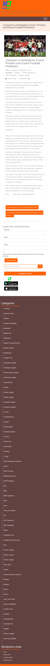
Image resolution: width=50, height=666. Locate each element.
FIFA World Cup (8, 417)
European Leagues (9, 407)
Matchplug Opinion (9, 476)
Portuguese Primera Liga (11, 540)
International (7, 446)
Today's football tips (9, 604)
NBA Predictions (8, 495)
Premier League (24, 75)
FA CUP (6, 412)
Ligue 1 (5, 466)
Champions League (9, 363)
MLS (5, 486)
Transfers (6, 614)
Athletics (6, 318)
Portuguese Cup (8, 535)
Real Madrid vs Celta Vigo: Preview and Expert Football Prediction (24, 214)
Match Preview (11, 75)
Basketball (6, 328)
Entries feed (6, 654)
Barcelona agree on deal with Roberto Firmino (22, 207)
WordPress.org (7, 660)
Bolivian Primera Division (11, 343)
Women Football (8, 633)
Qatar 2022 (7, 564)
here (11, 194)
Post (4, 545)
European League (9, 402)
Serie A (5, 589)
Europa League (8, 392)
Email (6, 244)
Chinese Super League (10, 372)
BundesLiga (7, 353)
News (5, 500)
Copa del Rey (7, 382)
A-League (6, 308)
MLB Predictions (8, 481)
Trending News (8, 619)
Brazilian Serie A (8, 348)
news (5, 505)
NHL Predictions (8, 525)
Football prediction (28, 72)
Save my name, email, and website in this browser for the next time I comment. (23, 255)
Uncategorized (8, 624)
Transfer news (8, 609)
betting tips (7, 338)
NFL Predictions (8, 520)
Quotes (5, 569)
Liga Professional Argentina (12, 461)
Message (7, 229)
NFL (4, 515)
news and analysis (9, 510)
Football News (8, 427)
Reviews (6, 579)
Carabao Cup (7, 358)
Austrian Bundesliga (9, 323)
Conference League (9, 377)
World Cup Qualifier (9, 638)
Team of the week (9, 599)
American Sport (8, 313)
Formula (6, 436)
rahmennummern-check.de (12, 574)
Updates (6, 628)
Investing (6, 451)
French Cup (7, 441)
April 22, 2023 (12, 78)
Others (5, 530)
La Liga (5, 456)
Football (17, 72)
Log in (5, 652)
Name (6, 237)
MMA (5, 491)
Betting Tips (7, 333)
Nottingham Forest (24, 70)
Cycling (5, 387)
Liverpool (14, 70)
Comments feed (7, 657)
